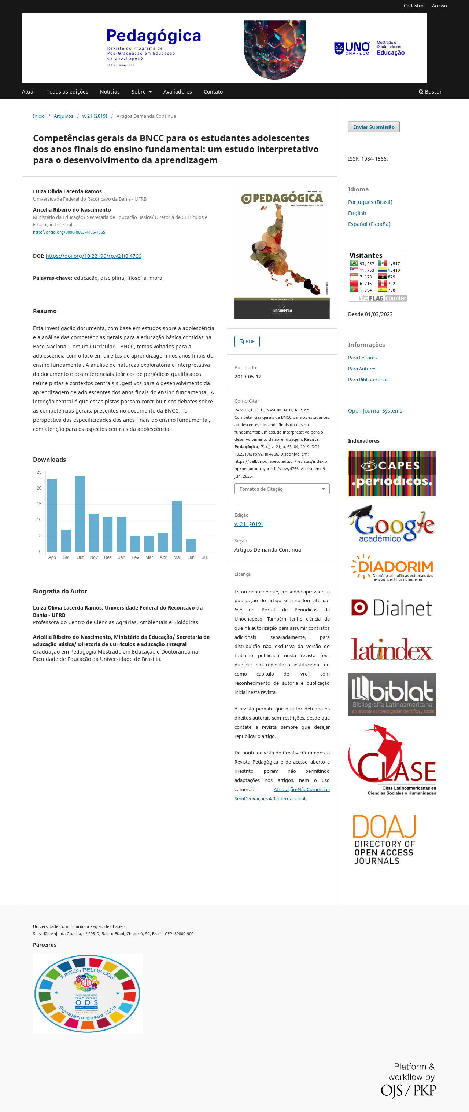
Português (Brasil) (370, 201)
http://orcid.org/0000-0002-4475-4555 (69, 232)
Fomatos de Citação (261, 489)
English (357, 212)
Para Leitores (362, 357)
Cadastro (414, 5)
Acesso (439, 5)
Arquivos (63, 116)
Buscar (430, 91)
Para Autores (362, 368)
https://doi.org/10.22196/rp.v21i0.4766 (93, 255)
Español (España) (369, 223)
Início (39, 116)
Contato (213, 91)
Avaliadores (177, 91)
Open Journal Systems (375, 410)
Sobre (139, 91)
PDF (250, 341)
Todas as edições (67, 91)
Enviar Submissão (374, 127)
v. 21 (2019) (94, 116)
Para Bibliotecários (368, 379)
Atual (28, 91)
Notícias (110, 91)
